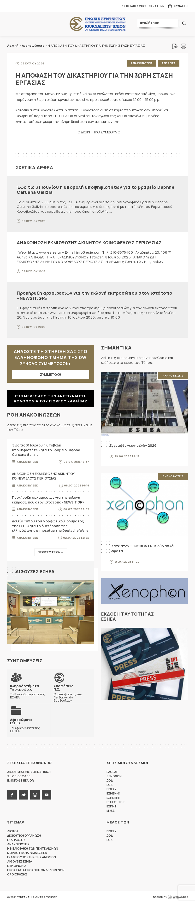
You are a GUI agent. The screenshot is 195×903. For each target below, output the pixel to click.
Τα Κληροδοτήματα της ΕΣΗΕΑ (29, 691)
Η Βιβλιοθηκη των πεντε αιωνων (32, 848)
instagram (35, 794)
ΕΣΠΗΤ (111, 806)
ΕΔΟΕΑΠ (112, 772)
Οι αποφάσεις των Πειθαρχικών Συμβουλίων (72, 692)
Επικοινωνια (16, 865)
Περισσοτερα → (50, 551)
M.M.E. (110, 810)
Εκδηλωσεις (16, 840)
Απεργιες (169, 63)
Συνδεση (181, 6)
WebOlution (178, 897)
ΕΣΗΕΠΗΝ (113, 797)
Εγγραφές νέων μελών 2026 (133, 445)
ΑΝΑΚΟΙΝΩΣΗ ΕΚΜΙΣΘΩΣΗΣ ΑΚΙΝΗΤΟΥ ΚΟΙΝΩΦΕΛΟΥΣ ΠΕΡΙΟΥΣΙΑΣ (89, 242)
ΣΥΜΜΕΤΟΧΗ (50, 374)
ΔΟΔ (109, 780)
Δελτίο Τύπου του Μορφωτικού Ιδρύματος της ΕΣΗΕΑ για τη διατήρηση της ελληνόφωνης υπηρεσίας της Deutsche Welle (50, 525)
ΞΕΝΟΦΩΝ (114, 776)
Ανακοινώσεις (33, 45)
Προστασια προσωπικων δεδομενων (36, 870)
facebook (12, 794)
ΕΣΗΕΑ (97, 24)
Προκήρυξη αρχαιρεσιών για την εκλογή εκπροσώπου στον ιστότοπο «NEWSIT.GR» (94, 295)
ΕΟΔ (109, 785)
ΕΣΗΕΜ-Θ (113, 793)
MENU (10, 5)
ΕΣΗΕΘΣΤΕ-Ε (115, 802)
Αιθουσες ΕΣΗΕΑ (35, 571)
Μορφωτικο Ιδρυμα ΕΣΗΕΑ (27, 853)
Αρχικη (12, 831)
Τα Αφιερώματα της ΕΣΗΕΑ (29, 725)
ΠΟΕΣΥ (111, 789)
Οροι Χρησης (17, 874)
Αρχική (12, 45)
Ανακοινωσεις (141, 63)
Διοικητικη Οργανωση (24, 835)
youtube (46, 794)
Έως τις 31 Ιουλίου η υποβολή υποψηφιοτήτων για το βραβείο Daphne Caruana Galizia (95, 189)
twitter (23, 794)
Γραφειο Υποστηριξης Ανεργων (31, 857)
